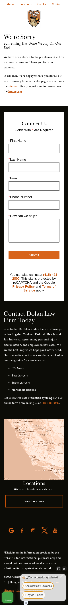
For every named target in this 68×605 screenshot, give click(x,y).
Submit (34, 255)
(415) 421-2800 (50, 403)
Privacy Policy (24, 286)
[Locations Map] (34, 449)
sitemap (13, 86)
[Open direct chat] (58, 568)
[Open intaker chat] (26, 603)
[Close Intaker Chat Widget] (64, 568)
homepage (15, 91)
